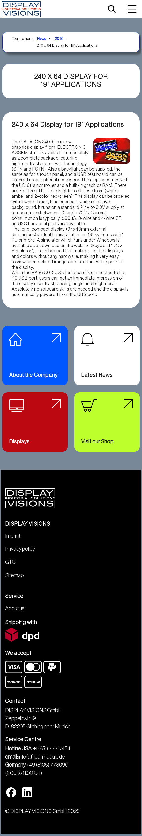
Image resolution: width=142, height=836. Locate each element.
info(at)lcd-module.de (41, 757)
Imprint (12, 536)
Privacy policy (20, 549)
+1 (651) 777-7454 (51, 748)
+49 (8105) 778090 (47, 765)
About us (14, 608)
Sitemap (14, 575)
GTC (10, 562)
